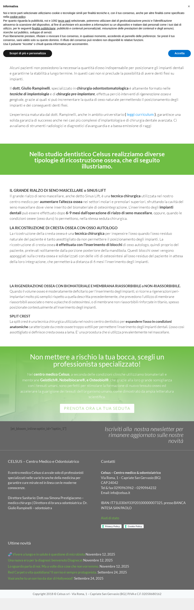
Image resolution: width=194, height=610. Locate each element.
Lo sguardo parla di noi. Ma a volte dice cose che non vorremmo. (53, 578)
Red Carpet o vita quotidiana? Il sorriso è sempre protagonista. (52, 584)
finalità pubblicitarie (43, 28)
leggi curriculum (141, 126)
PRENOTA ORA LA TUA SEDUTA (97, 420)
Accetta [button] (179, 53)
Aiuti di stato (110, 530)
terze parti (64, 20)
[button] (189, 6)
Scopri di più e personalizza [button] (27, 53)
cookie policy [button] (17, 16)
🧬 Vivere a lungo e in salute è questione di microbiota (46, 566)
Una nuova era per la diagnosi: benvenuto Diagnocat (45, 572)
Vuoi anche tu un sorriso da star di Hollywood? (41, 590)
